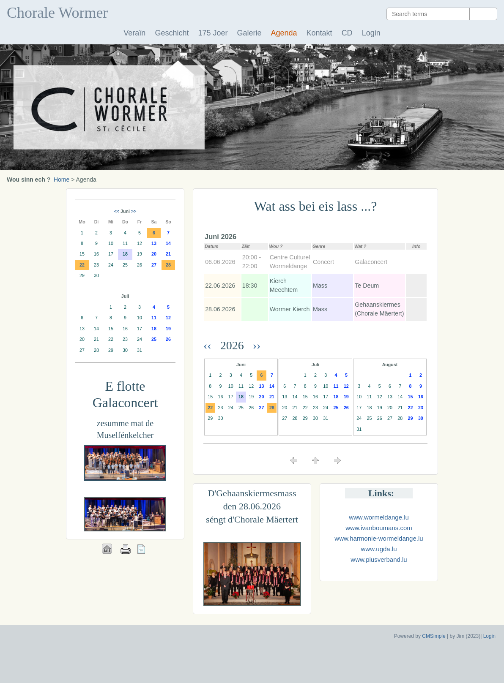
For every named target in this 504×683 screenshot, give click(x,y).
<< (116, 211)
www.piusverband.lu (379, 559)
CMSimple (433, 636)
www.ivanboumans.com (378, 527)
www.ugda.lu (379, 548)
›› (255, 345)
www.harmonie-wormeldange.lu (378, 538)
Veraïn (134, 33)
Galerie (249, 33)
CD (347, 33)
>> (133, 211)
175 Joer (212, 33)
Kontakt (319, 33)
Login (371, 33)
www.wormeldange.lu (379, 517)
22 (210, 407)
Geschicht (172, 33)
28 (271, 407)
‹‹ (210, 345)
